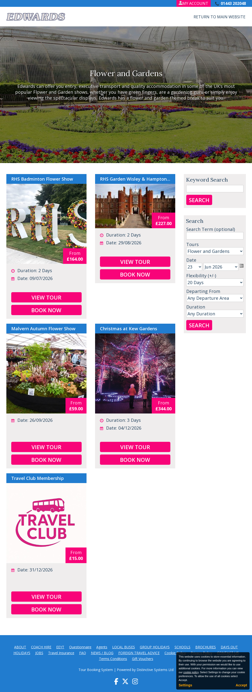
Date (191, 260)
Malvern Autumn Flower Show (43, 328)
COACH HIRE (41, 647)
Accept (241, 685)
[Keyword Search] (214, 188)
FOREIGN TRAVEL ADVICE (139, 653)
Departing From (203, 291)
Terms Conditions (113, 658)
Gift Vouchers (142, 658)
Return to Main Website (219, 17)
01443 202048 (233, 3)
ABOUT (20, 647)
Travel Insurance (61, 653)
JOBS (39, 653)
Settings (185, 685)
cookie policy (190, 672)
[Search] (214, 235)
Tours (192, 244)
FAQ (82, 653)
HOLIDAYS (21, 653)
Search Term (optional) (210, 229)
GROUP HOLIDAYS (155, 647)
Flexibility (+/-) (201, 276)
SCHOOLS (182, 647)
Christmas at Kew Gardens (128, 328)
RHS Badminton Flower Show (42, 179)
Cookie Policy (175, 653)
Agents (101, 647)
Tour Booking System (95, 669)
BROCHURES (205, 647)
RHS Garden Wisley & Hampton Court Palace (135, 179)
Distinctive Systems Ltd (155, 669)
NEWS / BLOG (102, 653)
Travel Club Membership (37, 478)
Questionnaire (80, 647)
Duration (195, 307)
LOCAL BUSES (123, 647)
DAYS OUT (229, 647)
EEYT (60, 647)
